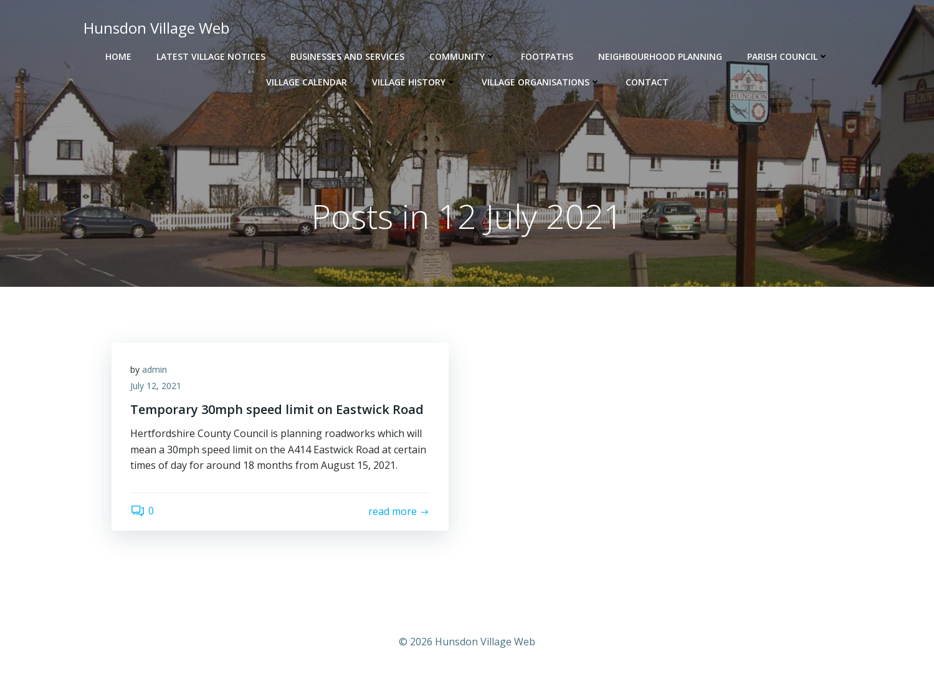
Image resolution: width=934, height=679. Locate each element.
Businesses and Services (347, 56)
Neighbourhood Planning (660, 56)
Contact (647, 82)
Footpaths (547, 56)
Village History (414, 82)
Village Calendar (306, 82)
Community (462, 56)
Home (118, 56)
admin (154, 369)
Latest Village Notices (210, 56)
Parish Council (788, 56)
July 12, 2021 (155, 386)
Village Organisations (541, 82)
